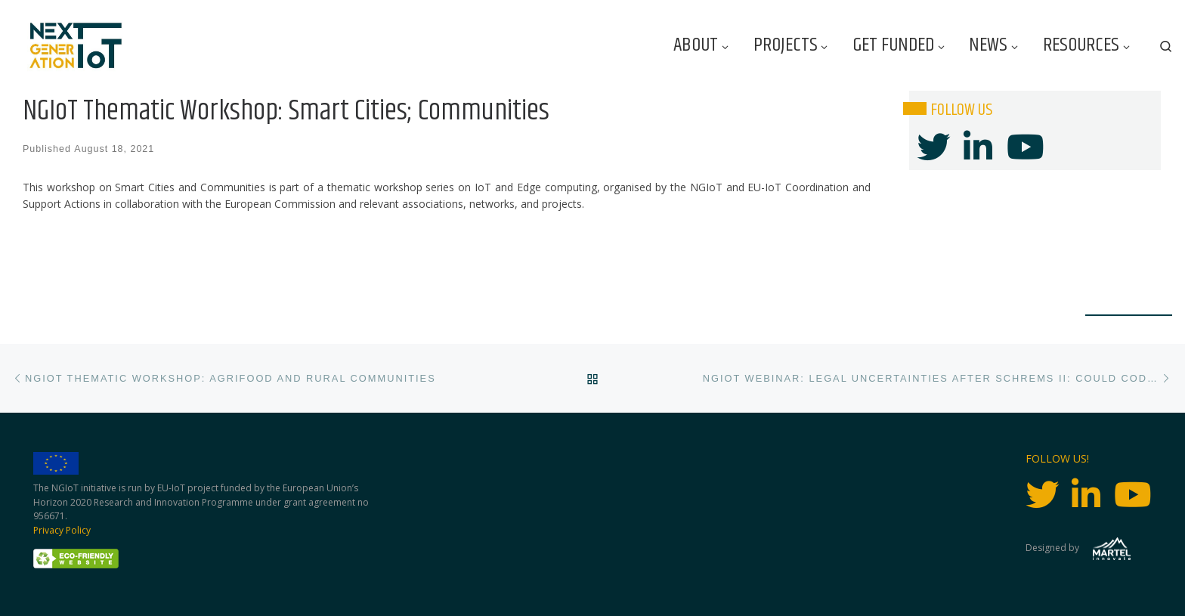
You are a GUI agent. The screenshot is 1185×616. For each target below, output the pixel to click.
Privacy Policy (62, 530)
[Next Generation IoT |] (76, 46)
